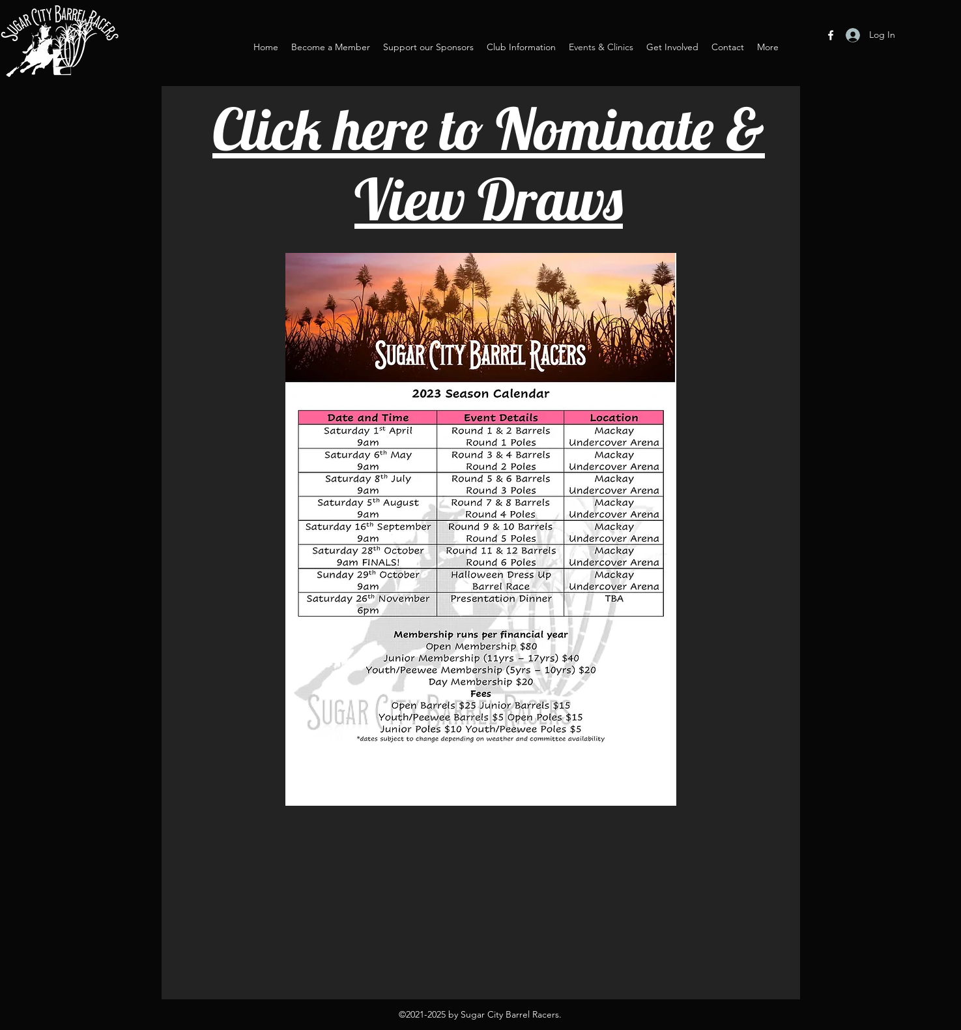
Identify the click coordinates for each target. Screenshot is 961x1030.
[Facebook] (830, 35)
